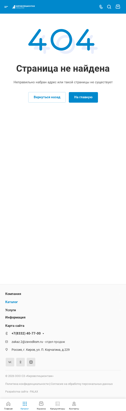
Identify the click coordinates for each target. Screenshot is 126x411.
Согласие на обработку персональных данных (82, 384)
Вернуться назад (47, 97)
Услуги (10, 310)
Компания (13, 294)
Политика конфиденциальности (27, 384)
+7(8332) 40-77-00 (26, 333)
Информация (15, 317)
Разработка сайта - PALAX (21, 391)
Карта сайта (14, 326)
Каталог (11, 302)
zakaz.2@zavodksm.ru (27, 342)
